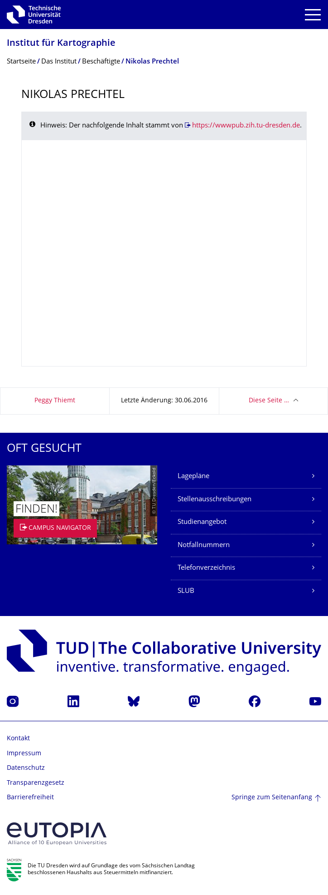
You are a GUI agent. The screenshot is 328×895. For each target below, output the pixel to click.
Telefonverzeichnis (206, 568)
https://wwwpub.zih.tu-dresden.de (246, 125)
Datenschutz (26, 768)
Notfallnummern (204, 545)
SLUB (186, 591)
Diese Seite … (269, 401)
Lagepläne (193, 476)
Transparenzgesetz (35, 783)
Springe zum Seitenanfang (272, 798)
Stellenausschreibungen (214, 499)
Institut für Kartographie (61, 43)
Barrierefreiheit (30, 798)
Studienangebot (202, 522)
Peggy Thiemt (54, 401)
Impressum (24, 754)
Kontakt (18, 739)
